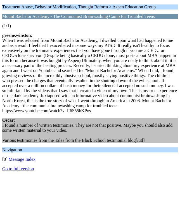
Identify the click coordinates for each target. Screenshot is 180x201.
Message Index (22, 159)
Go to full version (18, 168)
